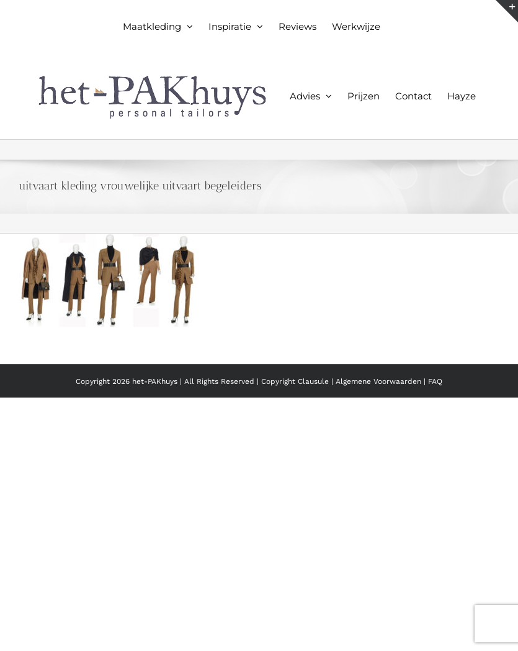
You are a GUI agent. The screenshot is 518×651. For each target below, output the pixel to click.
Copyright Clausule (295, 381)
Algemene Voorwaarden (380, 381)
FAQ (435, 381)
